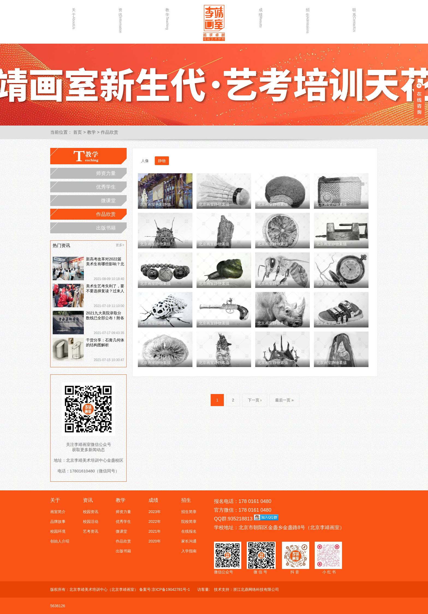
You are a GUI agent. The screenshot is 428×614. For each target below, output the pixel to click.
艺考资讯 (90, 531)
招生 (308, 18)
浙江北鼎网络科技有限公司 (256, 589)
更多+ (120, 245)
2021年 (154, 531)
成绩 (261, 18)
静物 (162, 161)
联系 (354, 18)
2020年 (154, 541)
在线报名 (189, 531)
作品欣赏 (109, 132)
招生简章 (189, 511)
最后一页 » (284, 400)
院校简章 (189, 521)
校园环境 (58, 531)
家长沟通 (189, 541)
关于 (74, 18)
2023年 (154, 511)
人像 (145, 161)
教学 (167, 18)
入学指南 (189, 551)
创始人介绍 (59, 541)
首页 (77, 132)
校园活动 (90, 521)
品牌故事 (58, 521)
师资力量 (106, 173)
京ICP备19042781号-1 (171, 589)
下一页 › (255, 400)
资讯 (120, 18)
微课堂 (108, 200)
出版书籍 (106, 228)
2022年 (154, 521)
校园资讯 (90, 511)
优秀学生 (106, 187)
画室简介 (58, 511)
